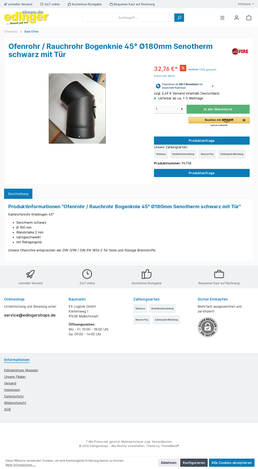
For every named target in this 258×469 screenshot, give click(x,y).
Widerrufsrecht (15, 403)
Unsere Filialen (15, 377)
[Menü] (222, 17)
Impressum (12, 390)
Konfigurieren (194, 463)
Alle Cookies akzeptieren (232, 463)
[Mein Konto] (237, 17)
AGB (7, 409)
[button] (219, 122)
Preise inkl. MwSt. (164, 75)
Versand (10, 383)
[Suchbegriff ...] (128, 17)
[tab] (18, 194)
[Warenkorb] (249, 17)
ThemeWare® (170, 446)
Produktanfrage (202, 141)
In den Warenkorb (218, 109)
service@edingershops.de (30, 315)
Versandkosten (162, 441)
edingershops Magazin (21, 370)
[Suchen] (179, 17)
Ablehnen (168, 463)
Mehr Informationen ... (21, 465)
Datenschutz (14, 396)
